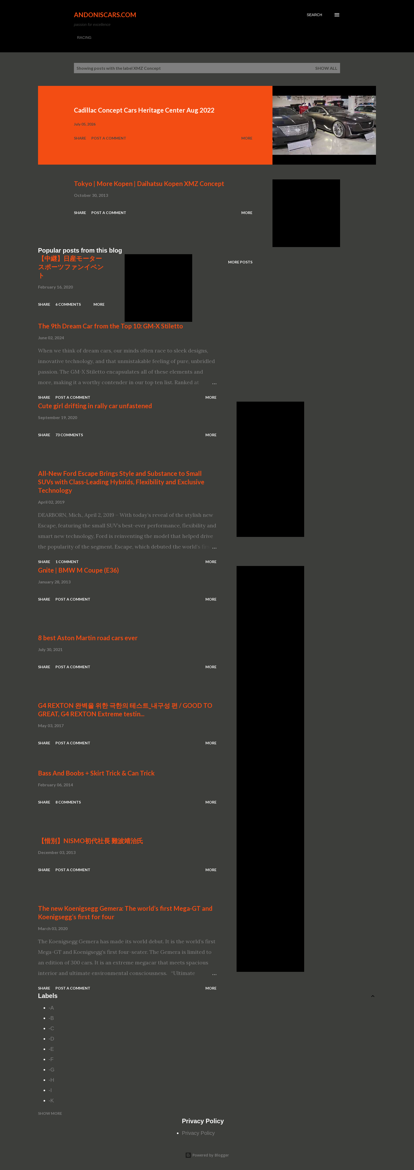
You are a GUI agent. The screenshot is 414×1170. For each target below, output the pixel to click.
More (246, 138)
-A (51, 1008)
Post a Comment (108, 138)
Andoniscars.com (105, 14)
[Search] (314, 15)
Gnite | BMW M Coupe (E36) (78, 570)
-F (51, 1059)
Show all (326, 68)
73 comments (69, 435)
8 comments (68, 802)
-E (51, 1049)
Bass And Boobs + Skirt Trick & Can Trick (96, 773)
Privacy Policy (198, 1133)
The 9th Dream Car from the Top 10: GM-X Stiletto (110, 326)
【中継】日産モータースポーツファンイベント (71, 266)
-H (51, 1080)
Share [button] (80, 138)
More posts (240, 262)
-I (50, 1090)
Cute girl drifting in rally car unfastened (95, 406)
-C (51, 1028)
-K (51, 1100)
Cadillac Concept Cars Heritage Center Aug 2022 (144, 110)
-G (51, 1069)
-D (51, 1039)
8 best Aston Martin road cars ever (88, 638)
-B (51, 1018)
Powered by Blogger (207, 1155)
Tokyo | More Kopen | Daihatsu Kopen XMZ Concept (149, 183)
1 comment (67, 561)
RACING (84, 37)
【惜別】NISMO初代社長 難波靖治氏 (90, 840)
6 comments (68, 304)
